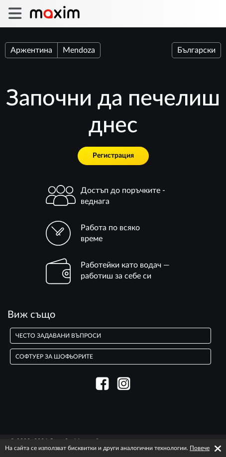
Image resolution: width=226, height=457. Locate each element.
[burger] (14, 13)
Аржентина (31, 50)
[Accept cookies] (218, 449)
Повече (200, 448)
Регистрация (113, 155)
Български (196, 50)
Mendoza (79, 50)
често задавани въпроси (58, 336)
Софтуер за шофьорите (54, 357)
